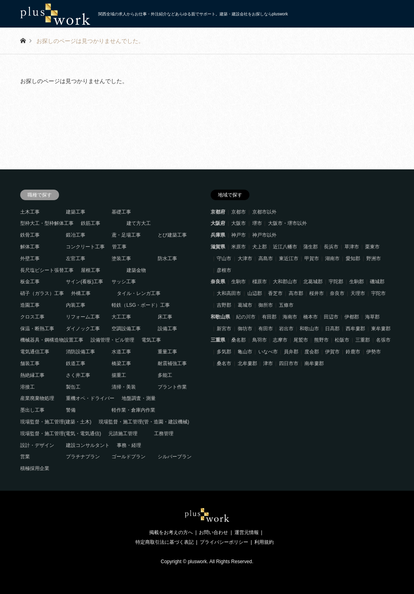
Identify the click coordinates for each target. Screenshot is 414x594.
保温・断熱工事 (37, 328)
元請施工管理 (122, 433)
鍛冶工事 (75, 235)
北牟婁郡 (247, 363)
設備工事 (167, 328)
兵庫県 (218, 235)
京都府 (218, 212)
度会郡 (311, 352)
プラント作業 (172, 387)
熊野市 (321, 340)
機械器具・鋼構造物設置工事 (51, 340)
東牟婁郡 (381, 328)
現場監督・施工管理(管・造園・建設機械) (144, 422)
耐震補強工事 (172, 363)
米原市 (238, 247)
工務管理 (163, 433)
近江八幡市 (285, 247)
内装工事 (75, 305)
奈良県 (218, 281)
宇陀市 (378, 293)
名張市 (383, 340)
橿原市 (259, 281)
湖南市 (332, 258)
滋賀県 (218, 247)
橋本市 (310, 317)
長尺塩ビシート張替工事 (47, 270)
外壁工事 (30, 258)
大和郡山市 (285, 281)
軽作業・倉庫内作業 (133, 410)
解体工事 (30, 247)
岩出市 (286, 328)
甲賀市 (311, 258)
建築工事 (75, 212)
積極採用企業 (34, 468)
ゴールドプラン (129, 456)
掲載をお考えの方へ (171, 532)
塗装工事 (121, 258)
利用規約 (264, 542)
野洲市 (373, 258)
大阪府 (218, 223)
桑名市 (224, 363)
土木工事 (30, 212)
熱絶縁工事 (32, 375)
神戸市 (238, 235)
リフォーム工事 (83, 317)
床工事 (165, 317)
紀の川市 (246, 317)
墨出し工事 (32, 410)
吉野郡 (224, 305)
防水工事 (167, 258)
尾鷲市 (301, 340)
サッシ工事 (124, 281)
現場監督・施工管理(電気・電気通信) (60, 433)
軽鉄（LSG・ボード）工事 (141, 305)
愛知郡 (353, 258)
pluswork (197, 561)
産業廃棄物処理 (37, 398)
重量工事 (167, 352)
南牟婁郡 (314, 363)
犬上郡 (259, 247)
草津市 (351, 247)
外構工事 (81, 293)
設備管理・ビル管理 (112, 340)
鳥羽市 (259, 340)
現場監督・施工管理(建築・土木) (55, 422)
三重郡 (362, 340)
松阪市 (342, 340)
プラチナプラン (83, 456)
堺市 (257, 223)
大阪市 (238, 223)
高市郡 (296, 293)
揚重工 (119, 375)
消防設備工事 (80, 352)
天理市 (358, 293)
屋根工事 (90, 270)
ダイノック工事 (83, 328)
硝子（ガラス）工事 (42, 293)
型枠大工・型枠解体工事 (47, 223)
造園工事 (30, 305)
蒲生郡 (310, 247)
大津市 (245, 258)
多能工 (165, 375)
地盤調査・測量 (139, 398)
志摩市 (280, 340)
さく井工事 (78, 375)
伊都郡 (351, 317)
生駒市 (238, 281)
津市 (268, 363)
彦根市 (224, 270)
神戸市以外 (264, 235)
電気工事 (151, 340)
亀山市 (245, 352)
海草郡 (372, 317)
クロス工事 (32, 317)
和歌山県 (220, 317)
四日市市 (288, 363)
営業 (25, 456)
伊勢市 (373, 352)
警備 (71, 410)
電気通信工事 (34, 352)
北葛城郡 (313, 281)
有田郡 (269, 317)
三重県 (218, 340)
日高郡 (332, 328)
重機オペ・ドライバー (90, 398)
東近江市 (288, 258)
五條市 (286, 305)
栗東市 (372, 247)
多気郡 (224, 352)
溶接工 (27, 387)
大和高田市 (229, 293)
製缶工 (73, 387)
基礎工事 (121, 212)
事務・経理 (129, 445)
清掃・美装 (124, 387)
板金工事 (30, 281)
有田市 (265, 328)
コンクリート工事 (85, 247)
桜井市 (316, 293)
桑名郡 (238, 340)
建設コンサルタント (88, 445)
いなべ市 (268, 352)
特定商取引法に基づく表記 (164, 542)
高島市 (265, 258)
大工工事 (121, 317)
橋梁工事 (121, 363)
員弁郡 (291, 352)
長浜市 (331, 247)
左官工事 (75, 258)
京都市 (238, 212)
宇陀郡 (336, 281)
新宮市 (224, 328)
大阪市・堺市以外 (287, 223)
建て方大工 (139, 223)
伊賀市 (332, 352)
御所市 (265, 305)
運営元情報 (246, 532)
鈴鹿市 (353, 352)
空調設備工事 (126, 328)
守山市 (224, 258)
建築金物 (136, 270)
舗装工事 (30, 363)
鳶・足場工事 (126, 235)
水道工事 (121, 352)
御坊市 (245, 328)
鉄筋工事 (90, 223)
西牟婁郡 (355, 328)
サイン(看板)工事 (84, 281)
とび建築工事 (172, 235)
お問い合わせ (213, 532)
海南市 (290, 317)
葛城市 (245, 305)
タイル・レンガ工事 (139, 293)
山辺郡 (254, 293)
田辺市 (331, 317)
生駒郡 (356, 281)
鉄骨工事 (30, 235)
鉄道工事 (75, 363)
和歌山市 (309, 328)
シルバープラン (175, 456)
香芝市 (275, 293)
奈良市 (337, 293)
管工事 (119, 247)
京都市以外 (264, 212)
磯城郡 (377, 281)
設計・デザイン (37, 445)
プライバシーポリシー (224, 542)
